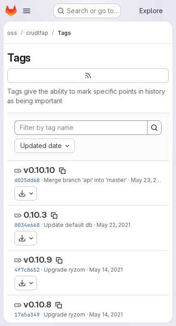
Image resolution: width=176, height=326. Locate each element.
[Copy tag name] (62, 170)
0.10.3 (35, 215)
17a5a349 (27, 314)
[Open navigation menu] (26, 11)
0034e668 (27, 224)
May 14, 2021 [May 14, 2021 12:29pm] (106, 314)
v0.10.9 (37, 259)
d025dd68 (27, 180)
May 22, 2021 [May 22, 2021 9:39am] (113, 224)
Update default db (68, 224)
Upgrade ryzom (64, 269)
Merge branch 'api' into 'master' (85, 180)
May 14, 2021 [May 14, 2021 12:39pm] (106, 269)
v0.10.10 (39, 170)
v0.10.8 (37, 304)
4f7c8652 (27, 269)
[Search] (154, 127)
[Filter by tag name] (81, 127)
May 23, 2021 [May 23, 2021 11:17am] (148, 180)
